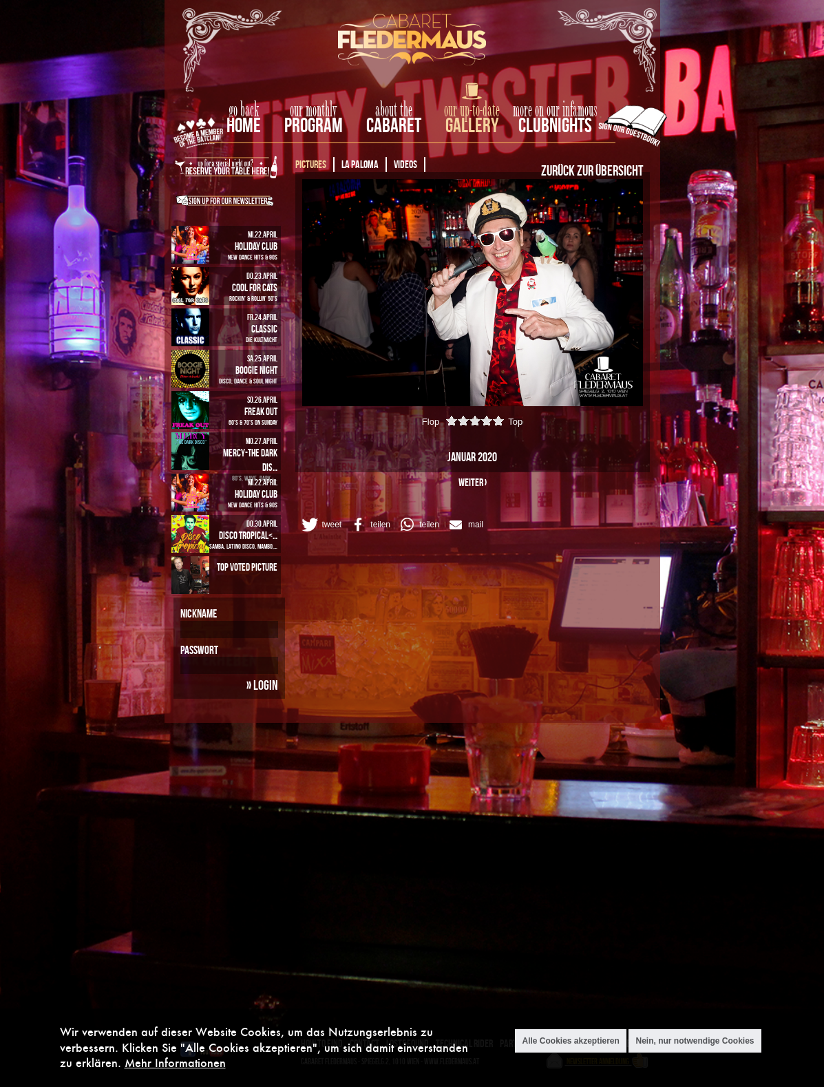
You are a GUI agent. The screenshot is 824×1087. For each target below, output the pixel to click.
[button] (320, 524)
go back (244, 110)
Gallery (471, 125)
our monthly (313, 110)
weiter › (472, 482)
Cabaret (393, 125)
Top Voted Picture (247, 567)
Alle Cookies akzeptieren (570, 1041)
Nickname (198, 613)
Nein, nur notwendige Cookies (694, 1041)
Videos (405, 164)
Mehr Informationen (175, 1062)
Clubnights (555, 125)
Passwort (199, 650)
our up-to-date (472, 110)
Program (313, 125)
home (243, 125)
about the (393, 110)
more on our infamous (555, 110)
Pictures (310, 164)
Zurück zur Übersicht (592, 170)
